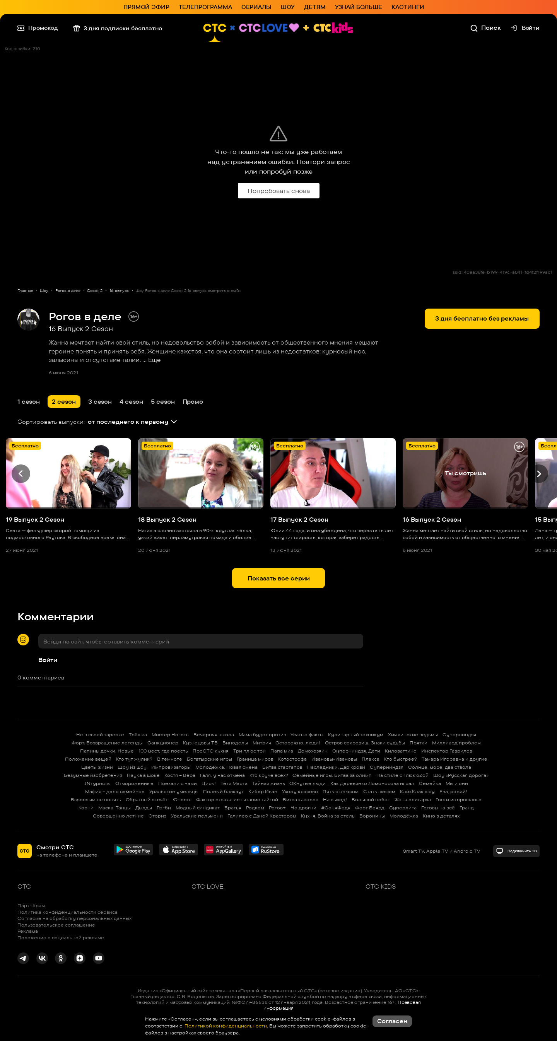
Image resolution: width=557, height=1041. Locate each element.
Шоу (288, 6)
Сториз (157, 816)
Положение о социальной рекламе (60, 937)
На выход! (335, 799)
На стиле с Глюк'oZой (402, 775)
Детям (314, 6)
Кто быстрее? (400, 759)
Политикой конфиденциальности (225, 1026)
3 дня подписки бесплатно (117, 28)
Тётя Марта (234, 783)
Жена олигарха (413, 799)
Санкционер (162, 743)
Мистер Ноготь (170, 734)
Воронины (372, 816)
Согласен (392, 1021)
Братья (232, 808)
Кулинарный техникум (355, 734)
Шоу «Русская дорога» (461, 775)
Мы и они (457, 783)
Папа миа (281, 751)
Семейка (430, 783)
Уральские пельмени (197, 816)
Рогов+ (277, 808)
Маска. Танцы (114, 808)
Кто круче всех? (268, 775)
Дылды (143, 808)
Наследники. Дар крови (336, 767)
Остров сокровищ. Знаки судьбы (365, 743)
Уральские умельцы (173, 791)
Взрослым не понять (96, 799)
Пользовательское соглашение (56, 925)
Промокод (37, 28)
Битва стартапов (282, 767)
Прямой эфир (146, 6)
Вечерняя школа (213, 734)
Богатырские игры (209, 759)
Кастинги (407, 6)
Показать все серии (279, 578)
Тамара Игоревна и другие (454, 759)
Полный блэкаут (223, 791)
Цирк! (209, 783)
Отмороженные (134, 783)
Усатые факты (306, 734)
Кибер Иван (262, 791)
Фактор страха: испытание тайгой (237, 799)
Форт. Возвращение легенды (107, 743)
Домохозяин (313, 751)
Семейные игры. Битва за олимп (332, 775)
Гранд (467, 808)
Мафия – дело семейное (115, 791)
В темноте (169, 759)
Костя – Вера (179, 775)
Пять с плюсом (341, 791)
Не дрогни (303, 808)
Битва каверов (300, 799)
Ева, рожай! (453, 791)
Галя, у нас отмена (222, 775)
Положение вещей (88, 759)
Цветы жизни (97, 767)
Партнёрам (31, 905)
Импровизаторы (171, 767)
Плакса (370, 759)
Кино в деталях (441, 816)
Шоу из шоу (132, 767)
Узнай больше (358, 6)
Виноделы (235, 743)
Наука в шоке (143, 775)
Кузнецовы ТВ (200, 743)
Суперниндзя (459, 734)
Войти (47, 660)
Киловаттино (401, 751)
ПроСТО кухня (211, 751)
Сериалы (256, 6)
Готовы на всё (438, 808)
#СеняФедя (335, 808)
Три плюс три (249, 751)
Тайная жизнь (268, 783)
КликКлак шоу (417, 791)
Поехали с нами (177, 783)
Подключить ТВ (516, 851)
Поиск (485, 28)
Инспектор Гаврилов (446, 751)
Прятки (418, 743)
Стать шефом (379, 791)
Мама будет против (262, 734)
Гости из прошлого (459, 799)
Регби (164, 808)
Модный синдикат (198, 808)
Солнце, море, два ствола (439, 767)
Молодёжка (404, 816)
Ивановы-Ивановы (334, 759)
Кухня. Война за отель (328, 816)
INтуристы (97, 783)
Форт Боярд (369, 808)
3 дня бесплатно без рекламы (482, 318)
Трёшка (138, 734)
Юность (182, 799)
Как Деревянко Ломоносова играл (372, 783)
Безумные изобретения (93, 775)
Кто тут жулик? (134, 759)
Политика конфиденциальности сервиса (67, 912)
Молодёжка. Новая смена (226, 767)
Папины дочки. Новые (107, 751)
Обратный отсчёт (147, 799)
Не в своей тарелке (100, 734)
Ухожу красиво (300, 791)
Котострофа (292, 759)
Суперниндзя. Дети (356, 751)
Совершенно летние (118, 816)
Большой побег (371, 799)
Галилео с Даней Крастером (261, 816)
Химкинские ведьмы (413, 734)
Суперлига (403, 808)
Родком (255, 808)
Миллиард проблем (456, 743)
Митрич (262, 743)
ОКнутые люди (307, 783)
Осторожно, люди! (297, 743)
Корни (86, 808)
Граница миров (255, 759)
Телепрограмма (205, 6)
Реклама (27, 931)
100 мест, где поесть (163, 751)
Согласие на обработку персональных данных (74, 918)
